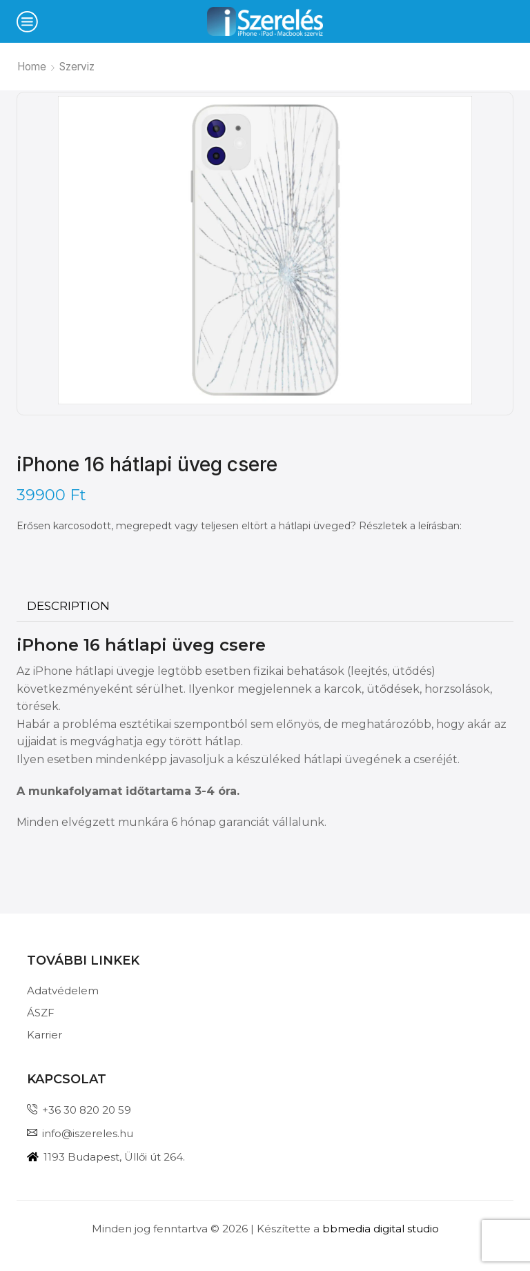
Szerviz (77, 66)
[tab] (68, 606)
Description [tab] (68, 606)
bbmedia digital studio (380, 1228)
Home (31, 66)
